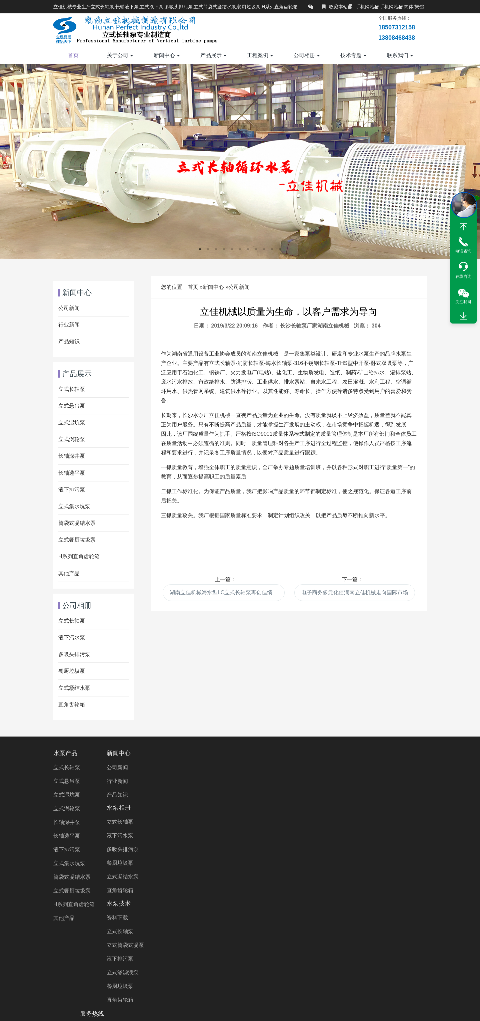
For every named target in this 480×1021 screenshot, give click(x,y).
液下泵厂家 (365, 967)
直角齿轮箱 (71, 704)
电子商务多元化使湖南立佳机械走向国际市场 (354, 592)
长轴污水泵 (167, 948)
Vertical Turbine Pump (342, 976)
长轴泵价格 (156, 958)
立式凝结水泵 (74, 688)
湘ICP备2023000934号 (300, 1009)
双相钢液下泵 (203, 967)
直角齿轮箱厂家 (158, 967)
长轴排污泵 (331, 958)
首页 (73, 55)
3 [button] (216, 249)
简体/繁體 (411, 6)
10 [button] (272, 249)
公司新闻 (239, 287)
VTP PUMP (391, 976)
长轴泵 (100, 948)
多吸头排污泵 (74, 654)
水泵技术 (260, 753)
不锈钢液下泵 (290, 967)
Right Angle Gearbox (282, 976)
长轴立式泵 (367, 958)
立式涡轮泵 (71, 439)
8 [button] (256, 249)
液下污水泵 (71, 637)
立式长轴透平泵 (238, 958)
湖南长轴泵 (163, 976)
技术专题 (353, 55)
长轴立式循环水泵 (287, 958)
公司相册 (307, 55)
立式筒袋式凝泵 (267, 795)
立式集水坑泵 (74, 506)
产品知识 (69, 341)
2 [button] (208, 249)
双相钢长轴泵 (405, 948)
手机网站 (361, 6)
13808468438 (368, 784)
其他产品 (69, 573)
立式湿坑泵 (71, 422)
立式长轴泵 (71, 389)
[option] (240, 161)
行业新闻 (69, 325)
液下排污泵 (71, 489)
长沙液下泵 (199, 976)
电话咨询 (463, 251)
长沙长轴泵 (235, 976)
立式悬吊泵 (71, 406)
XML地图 (340, 1009)
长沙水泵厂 (96, 976)
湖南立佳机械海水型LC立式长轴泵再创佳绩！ (224, 592)
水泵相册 (195, 753)
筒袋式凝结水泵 (77, 523)
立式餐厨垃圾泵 (77, 540)
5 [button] (232, 249)
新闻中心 (167, 55)
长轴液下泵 (403, 958)
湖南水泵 (129, 976)
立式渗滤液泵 (264, 822)
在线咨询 (463, 276)
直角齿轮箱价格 (246, 967)
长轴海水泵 (289, 948)
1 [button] (200, 249)
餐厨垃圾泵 (71, 671)
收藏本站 (335, 6)
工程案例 (260, 55)
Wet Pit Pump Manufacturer (271, 986)
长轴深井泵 (71, 456)
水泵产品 (65, 753)
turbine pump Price (206, 986)
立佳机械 (84, 967)
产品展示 (213, 55)
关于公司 (120, 55)
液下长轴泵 (325, 948)
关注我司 (463, 301)
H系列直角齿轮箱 (79, 556)
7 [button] (248, 249)
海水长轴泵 (84, 958)
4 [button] (224, 249)
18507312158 (368, 767)
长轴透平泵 (71, 473)
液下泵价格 (329, 967)
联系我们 (400, 55)
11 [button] (280, 249)
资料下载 (259, 767)
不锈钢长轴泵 (364, 948)
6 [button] (240, 249)
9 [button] (264, 249)
